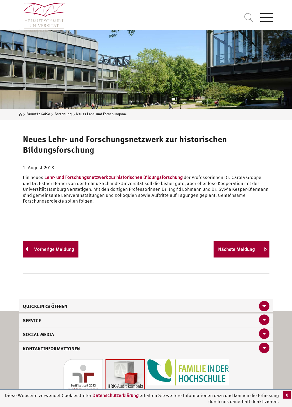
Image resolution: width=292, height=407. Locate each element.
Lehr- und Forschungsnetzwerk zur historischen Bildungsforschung (113, 177)
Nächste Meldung (236, 249)
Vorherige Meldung (54, 249)
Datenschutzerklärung (115, 395)
